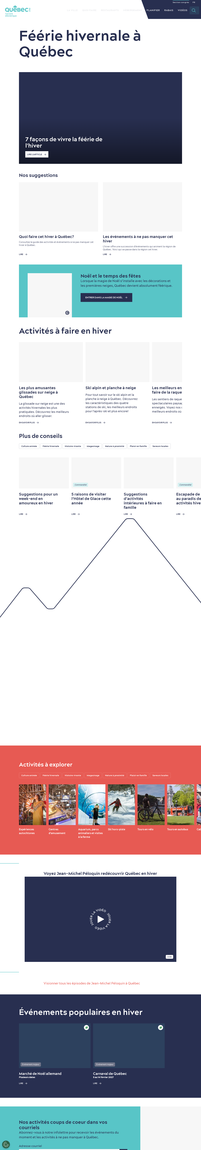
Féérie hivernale (51, 446)
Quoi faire (89, 10)
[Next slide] (173, 362)
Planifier (153, 10)
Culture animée (29, 446)
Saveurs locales (160, 446)
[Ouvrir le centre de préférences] (6, 1144)
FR (194, 2)
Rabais (169, 10)
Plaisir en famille (138, 446)
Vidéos (182, 10)
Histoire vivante (73, 446)
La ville (72, 10)
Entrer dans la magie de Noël (107, 297)
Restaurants (110, 10)
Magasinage (93, 446)
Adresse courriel (30, 1146)
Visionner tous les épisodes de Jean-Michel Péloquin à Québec (92, 983)
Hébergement (132, 10)
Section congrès (181, 2)
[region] (110, 446)
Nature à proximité (114, 446)
